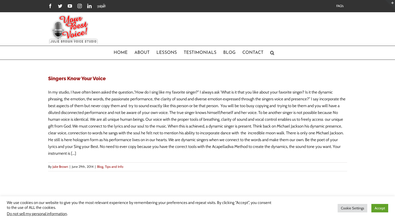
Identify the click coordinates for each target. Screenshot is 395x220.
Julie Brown (60, 167)
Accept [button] (380, 208)
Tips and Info (114, 167)
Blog (100, 167)
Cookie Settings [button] (352, 208)
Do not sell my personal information (37, 213)
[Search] (272, 53)
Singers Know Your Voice (77, 78)
